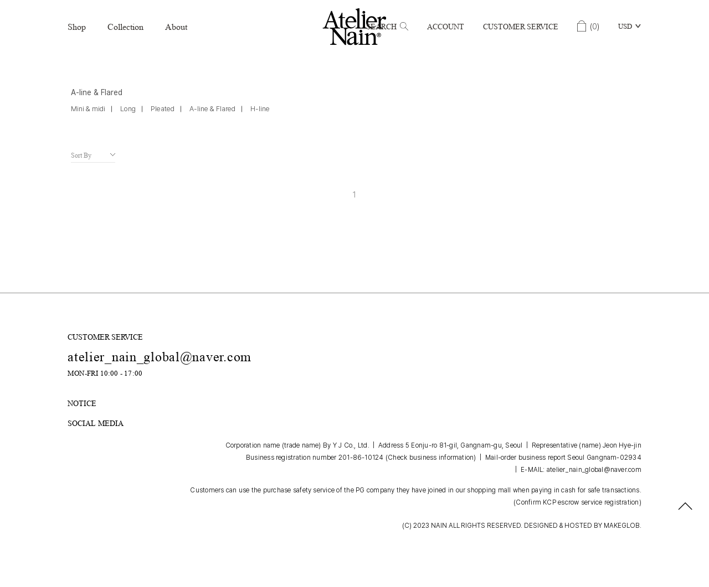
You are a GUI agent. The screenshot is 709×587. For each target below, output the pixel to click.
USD (625, 26)
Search (387, 26)
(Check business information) (431, 457)
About (176, 27)
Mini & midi (88, 109)
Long (128, 109)
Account (445, 26)
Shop (77, 27)
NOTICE (82, 403)
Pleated (162, 109)
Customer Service (520, 26)
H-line (260, 109)
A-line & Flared (212, 109)
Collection (125, 27)
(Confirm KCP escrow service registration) (577, 502)
